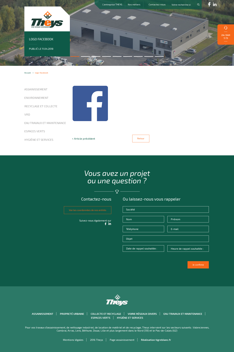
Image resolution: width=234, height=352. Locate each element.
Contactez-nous (157, 4)
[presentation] (148, 266)
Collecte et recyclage (106, 313)
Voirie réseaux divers (142, 313)
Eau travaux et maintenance (45, 123)
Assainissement (35, 89)
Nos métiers (134, 4)
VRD (27, 114)
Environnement (36, 97)
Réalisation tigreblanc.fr (156, 339)
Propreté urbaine (72, 313)
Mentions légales (73, 339)
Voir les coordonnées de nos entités (86, 210)
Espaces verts (34, 131)
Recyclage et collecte (40, 106)
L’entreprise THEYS (112, 4)
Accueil (27, 73)
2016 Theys (96, 339)
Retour (140, 138)
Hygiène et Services (38, 139)
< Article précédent (83, 138)
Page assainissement (122, 339)
